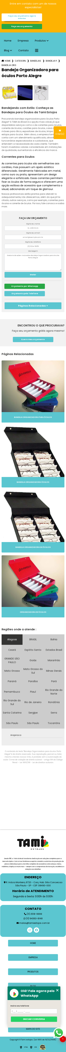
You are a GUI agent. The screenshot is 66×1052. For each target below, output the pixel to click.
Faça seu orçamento (22, 26)
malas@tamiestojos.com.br (33, 923)
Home (7, 40)
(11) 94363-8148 (33, 918)
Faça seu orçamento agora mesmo (22, 17)
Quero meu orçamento (33, 339)
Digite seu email (33, 233)
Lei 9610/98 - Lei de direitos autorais (36, 762)
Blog (6, 50)
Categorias (20, 60)
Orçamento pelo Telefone (24, 293)
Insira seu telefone (19, 1006)
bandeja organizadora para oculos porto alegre (9, 65)
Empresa (23, 40)
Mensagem (33, 251)
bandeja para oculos (51, 60)
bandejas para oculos (36, 60)
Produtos (40, 40)
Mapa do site (33, 1028)
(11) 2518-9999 (33, 913)
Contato (23, 50)
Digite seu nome (33, 224)
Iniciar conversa (34, 1019)
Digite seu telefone (33, 242)
